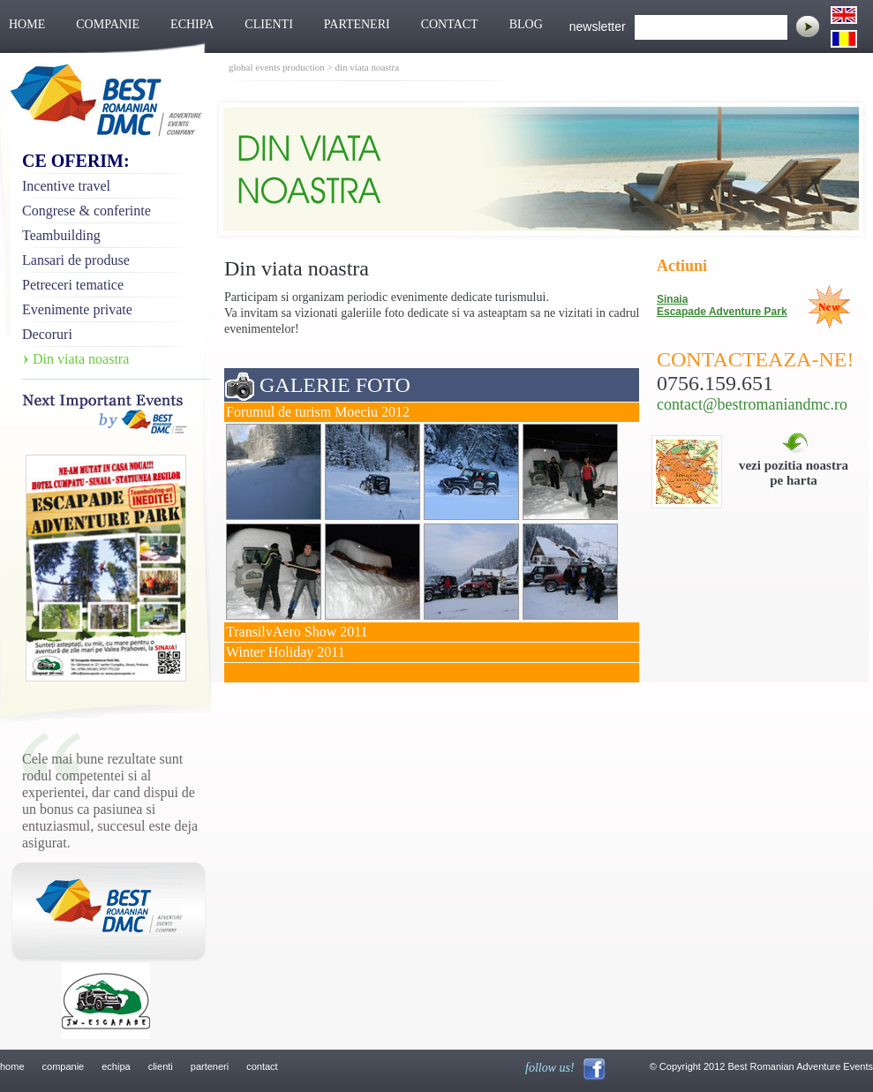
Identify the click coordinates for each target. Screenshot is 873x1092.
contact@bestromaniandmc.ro (752, 404)
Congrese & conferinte (86, 210)
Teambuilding (61, 235)
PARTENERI (357, 24)
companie (63, 1066)
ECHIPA (192, 24)
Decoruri (47, 334)
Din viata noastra (81, 358)
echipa (116, 1066)
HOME (27, 24)
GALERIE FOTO (335, 384)
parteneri (210, 1066)
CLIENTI (268, 24)
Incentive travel (66, 185)
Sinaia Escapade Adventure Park (722, 305)
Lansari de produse (76, 259)
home (12, 1066)
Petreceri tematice (73, 284)
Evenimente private (77, 309)
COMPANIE (107, 24)
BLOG (526, 24)
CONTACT (449, 24)
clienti (160, 1066)
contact (261, 1066)
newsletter (597, 26)
